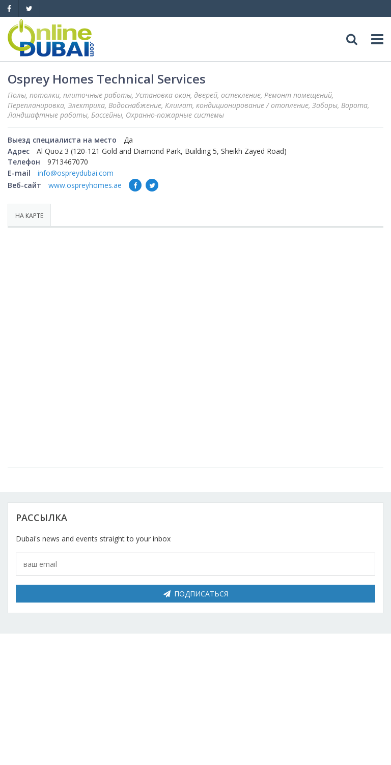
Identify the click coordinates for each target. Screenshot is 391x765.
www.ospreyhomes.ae (85, 185)
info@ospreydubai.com (76, 173)
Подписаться (195, 593)
